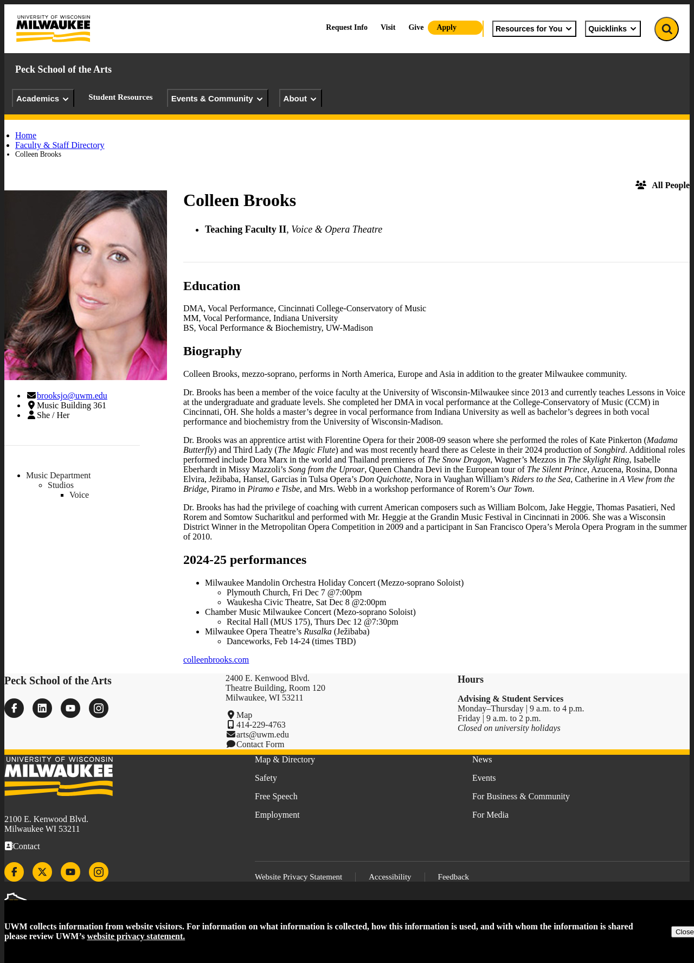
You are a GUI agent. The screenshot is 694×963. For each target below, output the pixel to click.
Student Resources (120, 97)
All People (662, 185)
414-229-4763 (261, 724)
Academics (43, 99)
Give (415, 27)
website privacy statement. (136, 936)
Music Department (58, 475)
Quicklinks (613, 28)
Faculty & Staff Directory (60, 145)
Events (484, 777)
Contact (26, 846)
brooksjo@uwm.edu (72, 395)
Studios (61, 485)
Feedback (453, 876)
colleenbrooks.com (216, 659)
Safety (266, 777)
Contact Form (260, 744)
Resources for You (534, 28)
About (301, 99)
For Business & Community (521, 796)
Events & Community (217, 99)
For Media (490, 814)
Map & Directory (285, 759)
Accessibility (390, 876)
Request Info (347, 27)
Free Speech (276, 796)
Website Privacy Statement (298, 876)
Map (244, 715)
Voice (79, 494)
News (482, 759)
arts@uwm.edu (262, 734)
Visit (388, 27)
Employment (277, 814)
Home (25, 135)
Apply (446, 27)
